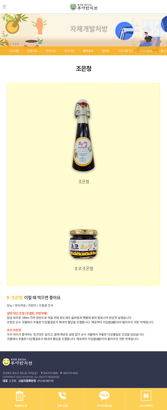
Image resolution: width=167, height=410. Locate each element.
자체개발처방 (6, 43)
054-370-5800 (50, 373)
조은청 (15, 44)
